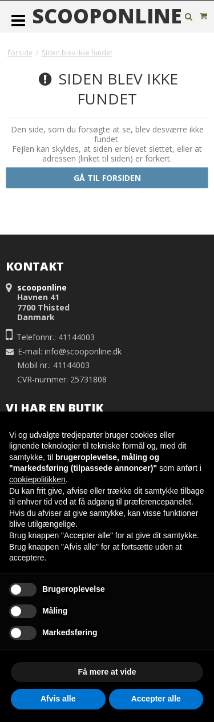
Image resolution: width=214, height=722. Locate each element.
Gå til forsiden (107, 177)
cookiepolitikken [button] (37, 479)
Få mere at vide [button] (107, 671)
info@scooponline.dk (83, 351)
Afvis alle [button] (58, 698)
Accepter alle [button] (156, 698)
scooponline (107, 16)
